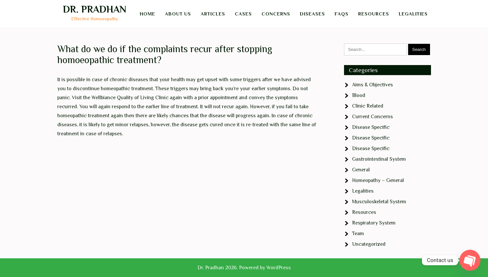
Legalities (413, 13)
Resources (373, 13)
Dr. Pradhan (94, 9)
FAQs (342, 13)
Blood (358, 95)
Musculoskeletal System (379, 202)
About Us (178, 13)
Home (147, 13)
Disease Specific (370, 127)
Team (358, 233)
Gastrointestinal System (379, 159)
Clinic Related (367, 106)
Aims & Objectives (372, 85)
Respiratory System (374, 223)
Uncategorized (369, 244)
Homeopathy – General (378, 180)
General (361, 170)
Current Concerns (372, 116)
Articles (213, 13)
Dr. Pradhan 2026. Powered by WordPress (244, 268)
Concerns (276, 13)
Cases (243, 13)
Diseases (312, 13)
